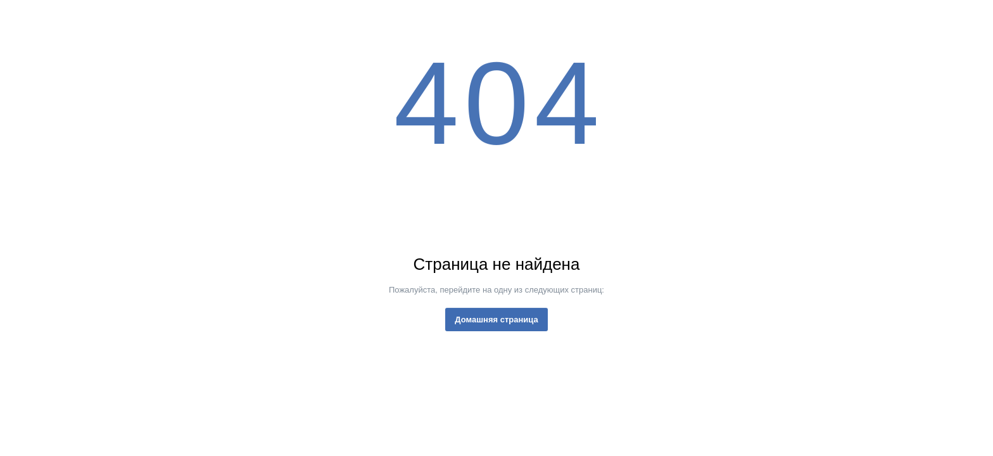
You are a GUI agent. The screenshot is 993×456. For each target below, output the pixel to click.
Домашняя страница (496, 319)
